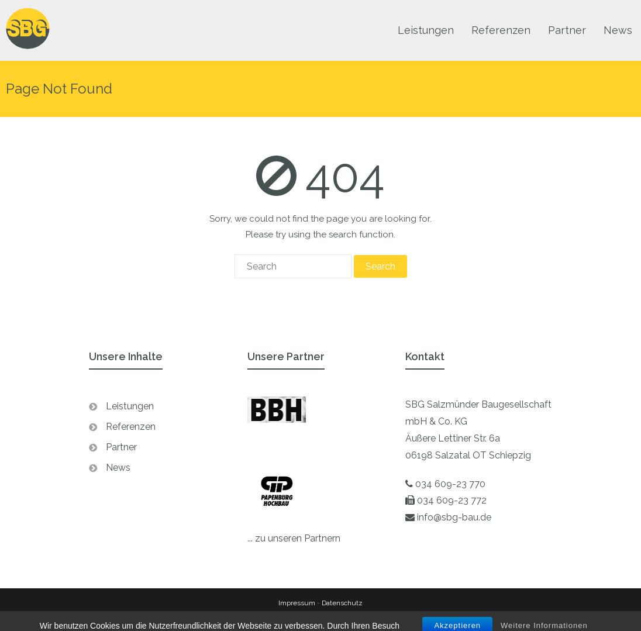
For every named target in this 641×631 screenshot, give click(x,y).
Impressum (296, 603)
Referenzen (131, 426)
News (118, 467)
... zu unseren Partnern (293, 538)
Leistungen (130, 406)
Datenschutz (342, 603)
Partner (121, 447)
